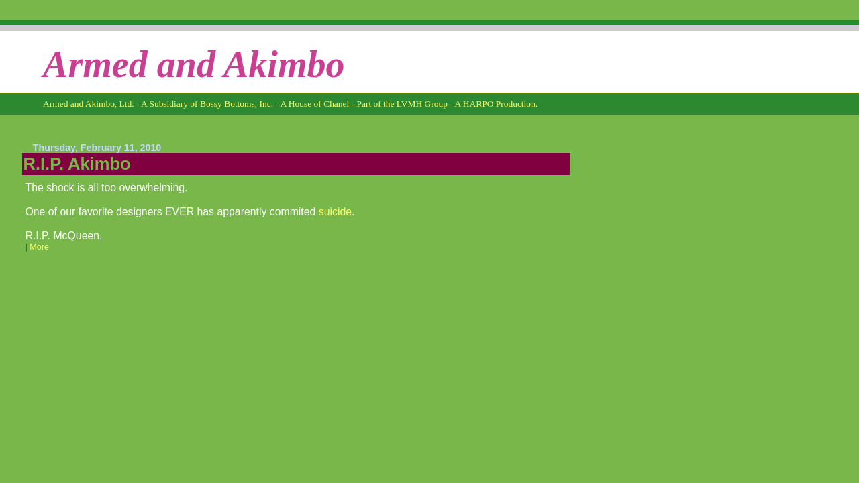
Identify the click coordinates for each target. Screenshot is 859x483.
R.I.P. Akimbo (77, 163)
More (39, 247)
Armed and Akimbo (194, 64)
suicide (335, 211)
